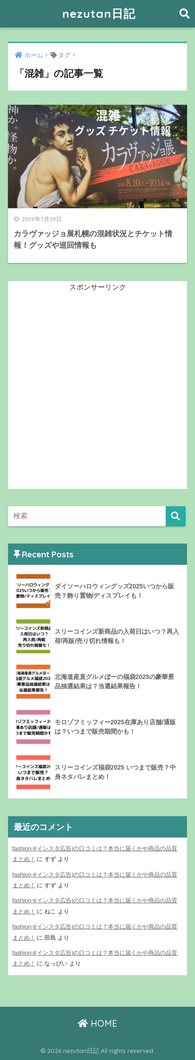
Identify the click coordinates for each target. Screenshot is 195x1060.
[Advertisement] (97, 391)
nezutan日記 (98, 13)
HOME (97, 1023)
